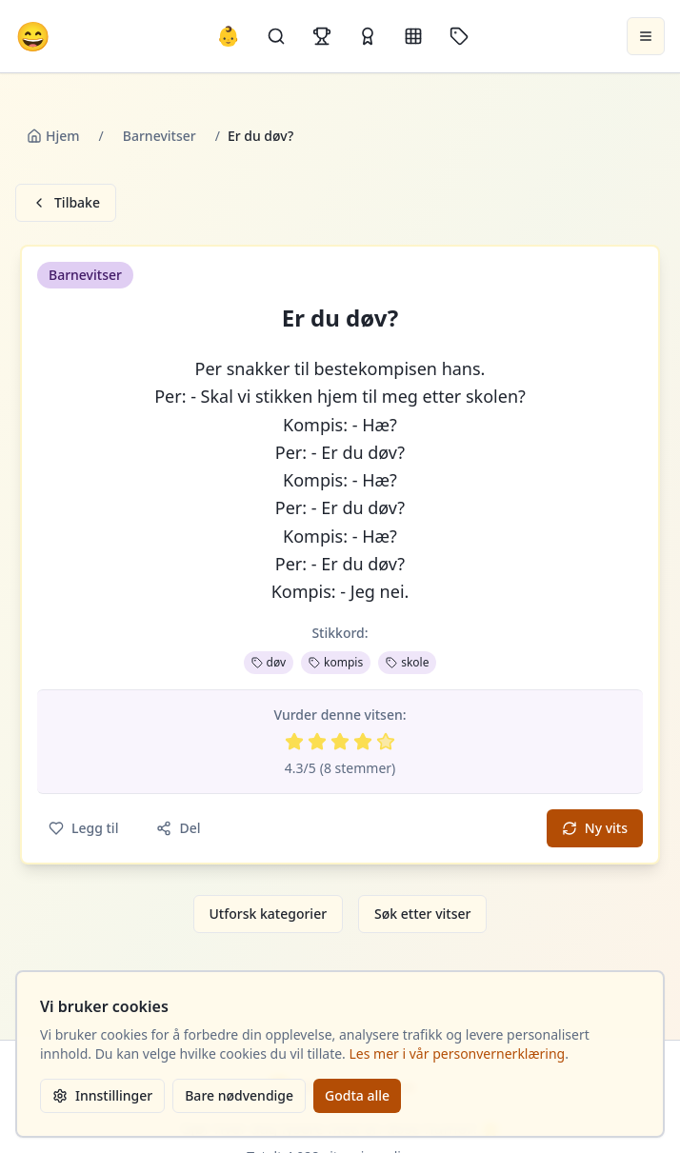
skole (407, 662)
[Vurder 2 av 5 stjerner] (317, 741)
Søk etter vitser (422, 914)
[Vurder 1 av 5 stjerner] (294, 741)
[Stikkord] (459, 36)
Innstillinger (102, 1095)
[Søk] (276, 36)
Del (178, 828)
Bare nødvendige (239, 1095)
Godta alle (357, 1095)
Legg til (83, 828)
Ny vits (595, 828)
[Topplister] (322, 36)
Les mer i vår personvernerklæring (458, 1053)
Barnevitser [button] (85, 275)
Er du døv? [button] (340, 318)
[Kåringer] (367, 36)
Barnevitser (159, 136)
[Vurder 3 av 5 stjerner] (340, 741)
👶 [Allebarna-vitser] (228, 36)
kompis (336, 662)
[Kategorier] (413, 36)
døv (269, 662)
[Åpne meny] (646, 36)
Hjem (53, 136)
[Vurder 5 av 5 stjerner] (385, 741)
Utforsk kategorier (269, 914)
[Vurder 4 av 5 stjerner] (363, 741)
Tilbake (65, 202)
